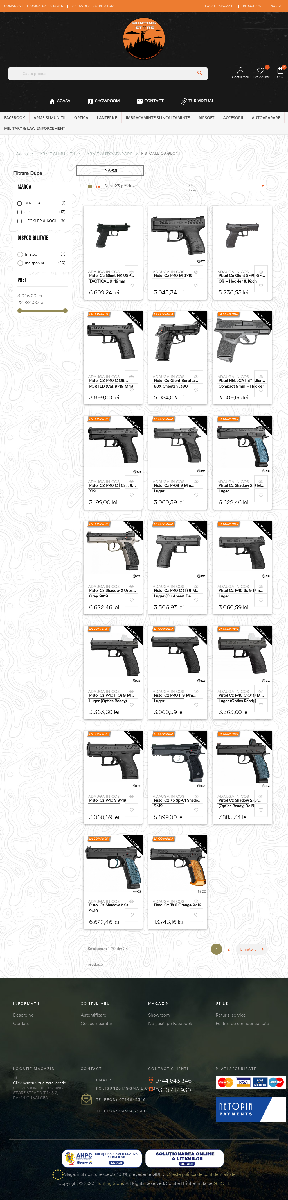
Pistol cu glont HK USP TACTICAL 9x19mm (109, 278)
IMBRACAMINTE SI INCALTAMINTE (158, 117)
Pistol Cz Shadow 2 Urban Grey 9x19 (112, 593)
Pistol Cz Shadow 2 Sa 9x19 (108, 908)
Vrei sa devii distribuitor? (93, 6)
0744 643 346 (170, 1080)
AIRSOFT (207, 117)
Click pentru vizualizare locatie (39, 1082)
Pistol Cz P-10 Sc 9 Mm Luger (239, 593)
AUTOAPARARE (266, 117)
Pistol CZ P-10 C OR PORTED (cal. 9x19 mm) (111, 383)
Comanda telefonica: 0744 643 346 (33, 6)
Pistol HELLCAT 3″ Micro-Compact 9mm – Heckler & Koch (242, 383)
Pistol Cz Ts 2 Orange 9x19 (177, 905)
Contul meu (240, 73)
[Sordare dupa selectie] (236, 185)
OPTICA (81, 117)
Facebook (14, 117)
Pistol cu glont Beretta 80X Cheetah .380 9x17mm (174, 383)
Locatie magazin (219, 6)
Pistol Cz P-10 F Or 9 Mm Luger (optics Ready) (111, 698)
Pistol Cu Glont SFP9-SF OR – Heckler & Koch (240, 278)
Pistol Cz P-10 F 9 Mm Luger (173, 698)
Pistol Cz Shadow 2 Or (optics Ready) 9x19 (238, 803)
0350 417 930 (169, 1090)
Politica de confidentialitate (242, 1023)
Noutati (277, 6)
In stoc (44, 254)
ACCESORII (233, 117)
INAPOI (110, 170)
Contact (21, 1023)
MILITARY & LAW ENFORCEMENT (34, 128)
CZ (43, 212)
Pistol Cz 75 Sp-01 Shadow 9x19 (177, 803)
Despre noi (24, 1015)
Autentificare (93, 1015)
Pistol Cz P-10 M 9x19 (173, 275)
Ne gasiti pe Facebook (170, 1023)
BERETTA (43, 203)
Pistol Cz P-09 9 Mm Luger (172, 488)
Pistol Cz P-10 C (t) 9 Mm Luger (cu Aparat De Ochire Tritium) (176, 593)
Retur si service (231, 1015)
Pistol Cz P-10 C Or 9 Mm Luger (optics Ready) (241, 698)
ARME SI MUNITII (50, 117)
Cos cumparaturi (97, 1023)
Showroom (159, 1015)
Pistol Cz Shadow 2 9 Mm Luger (241, 488)
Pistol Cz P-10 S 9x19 (107, 800)
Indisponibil (44, 263)
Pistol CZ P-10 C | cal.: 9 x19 (110, 488)
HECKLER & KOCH (43, 221)
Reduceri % (252, 6)
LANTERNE (107, 117)
